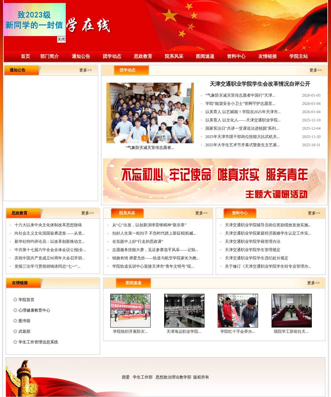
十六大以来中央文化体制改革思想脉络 (48, 225)
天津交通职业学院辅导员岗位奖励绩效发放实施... (268, 225)
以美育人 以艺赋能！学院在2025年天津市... (243, 112)
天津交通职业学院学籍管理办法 (252, 241)
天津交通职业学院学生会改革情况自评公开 (260, 84)
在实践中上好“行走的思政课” (138, 241)
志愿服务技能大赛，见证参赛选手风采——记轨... (155, 249)
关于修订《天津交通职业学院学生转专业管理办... (268, 266)
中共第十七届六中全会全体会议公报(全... (50, 249)
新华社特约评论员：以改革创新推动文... (50, 241)
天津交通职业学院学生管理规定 (252, 249)
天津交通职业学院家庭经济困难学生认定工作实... (268, 233)
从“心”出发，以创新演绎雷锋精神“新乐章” (149, 225)
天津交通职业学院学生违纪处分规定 (256, 258)
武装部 (24, 331)
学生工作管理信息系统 (38, 342)
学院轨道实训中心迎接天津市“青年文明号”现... (153, 266)
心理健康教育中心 (34, 310)
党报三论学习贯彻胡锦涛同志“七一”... (48, 266)
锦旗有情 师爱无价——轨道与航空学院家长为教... (156, 258)
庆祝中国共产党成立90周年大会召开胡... (50, 258)
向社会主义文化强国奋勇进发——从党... (50, 233)
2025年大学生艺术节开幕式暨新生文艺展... (242, 145)
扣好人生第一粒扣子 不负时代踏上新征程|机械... (154, 233)
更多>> (85, 70)
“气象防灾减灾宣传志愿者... (150, 147)
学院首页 (26, 299)
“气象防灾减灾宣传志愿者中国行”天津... (240, 95)
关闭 (61, 38)
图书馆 (24, 321)
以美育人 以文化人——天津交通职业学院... (243, 120)
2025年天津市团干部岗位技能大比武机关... (242, 136)
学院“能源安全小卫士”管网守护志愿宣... (240, 103)
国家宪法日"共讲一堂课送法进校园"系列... (242, 128)
